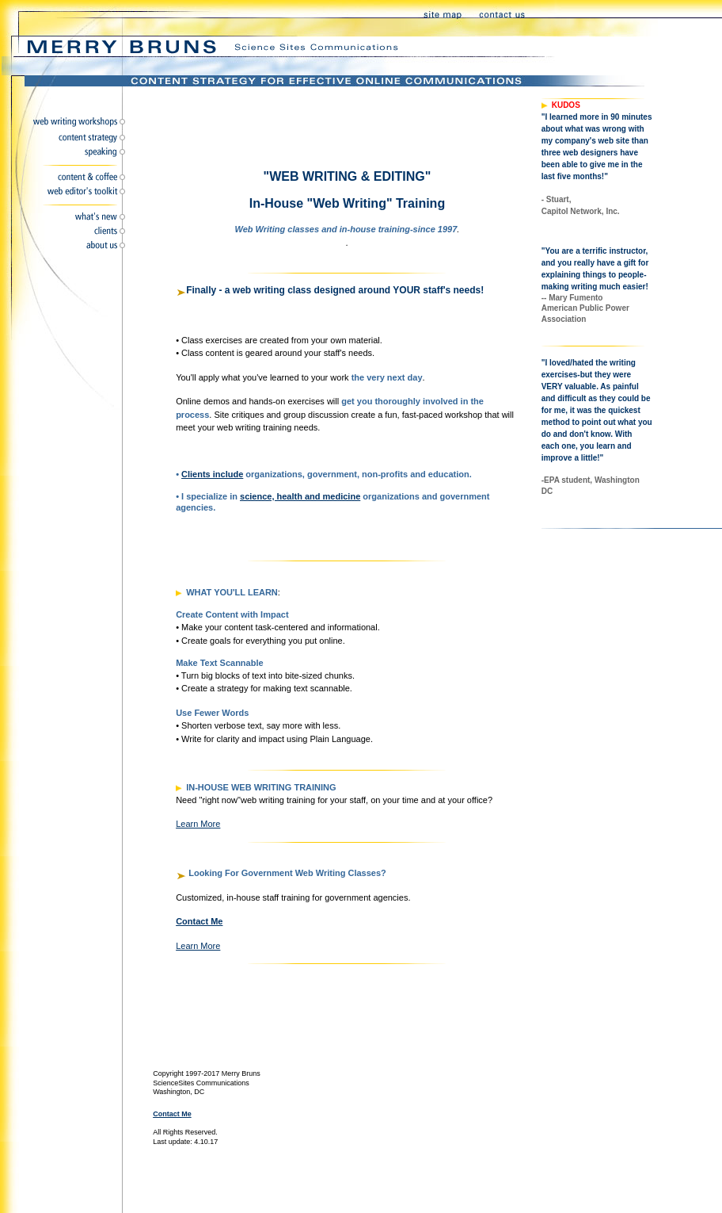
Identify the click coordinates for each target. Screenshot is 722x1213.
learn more (198, 823)
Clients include (212, 474)
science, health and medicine (300, 496)
